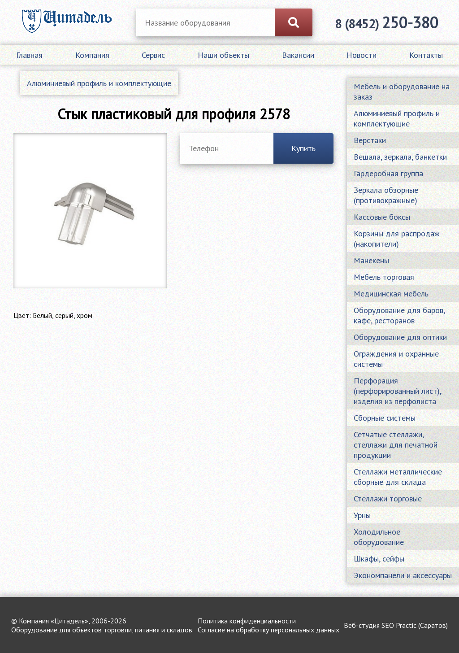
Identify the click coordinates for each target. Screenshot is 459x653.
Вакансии (298, 55)
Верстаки (370, 140)
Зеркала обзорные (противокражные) (386, 195)
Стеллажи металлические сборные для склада (398, 476)
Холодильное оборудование (379, 537)
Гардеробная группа (388, 173)
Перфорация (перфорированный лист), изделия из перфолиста (398, 390)
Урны (362, 515)
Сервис (153, 55)
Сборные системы (385, 418)
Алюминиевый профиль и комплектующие (99, 83)
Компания (92, 55)
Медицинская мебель (391, 293)
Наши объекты (223, 55)
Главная (29, 55)
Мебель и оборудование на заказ (402, 91)
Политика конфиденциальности (247, 620)
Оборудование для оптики (400, 337)
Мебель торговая (384, 277)
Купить (303, 148)
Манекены (371, 260)
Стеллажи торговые (388, 498)
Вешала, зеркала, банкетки (400, 157)
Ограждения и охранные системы (396, 358)
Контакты (426, 55)
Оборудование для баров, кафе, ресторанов (399, 315)
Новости (361, 55)
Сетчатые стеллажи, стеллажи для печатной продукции (395, 444)
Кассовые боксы (382, 217)
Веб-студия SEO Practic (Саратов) (396, 625)
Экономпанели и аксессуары (403, 575)
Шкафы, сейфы (379, 558)
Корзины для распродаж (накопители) (397, 238)
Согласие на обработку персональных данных (268, 629)
